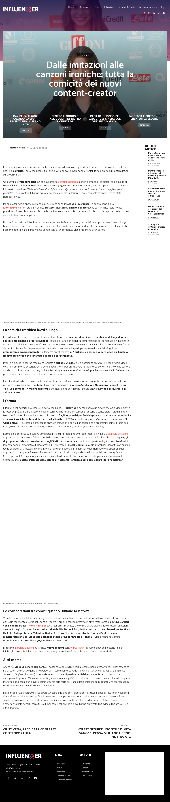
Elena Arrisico (153, 181)
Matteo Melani (17, 148)
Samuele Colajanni (118, 434)
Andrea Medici (77, 648)
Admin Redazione (154, 164)
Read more (26, 130)
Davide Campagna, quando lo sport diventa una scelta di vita (25, 120)
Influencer (85, 55)
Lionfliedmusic (12, 208)
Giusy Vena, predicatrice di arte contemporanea (30, 731)
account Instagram (68, 182)
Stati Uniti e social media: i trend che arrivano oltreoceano (156, 192)
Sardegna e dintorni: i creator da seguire (144, 117)
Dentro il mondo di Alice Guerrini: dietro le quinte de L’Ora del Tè (157, 174)
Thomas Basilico (36, 626)
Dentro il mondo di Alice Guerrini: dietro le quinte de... (65, 119)
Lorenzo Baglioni (24, 648)
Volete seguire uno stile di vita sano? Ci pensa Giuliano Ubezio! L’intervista (104, 733)
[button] (162, 7)
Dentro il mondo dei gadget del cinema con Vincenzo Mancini (104, 119)
